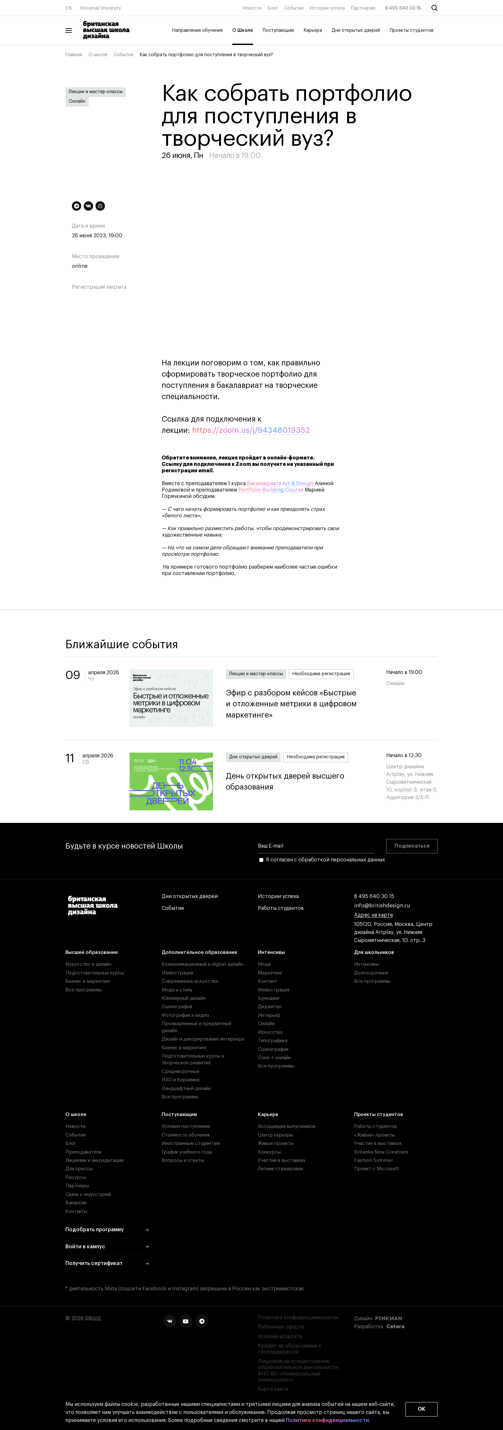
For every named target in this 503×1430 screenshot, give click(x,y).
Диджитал (269, 1006)
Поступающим (278, 30)
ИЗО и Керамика (181, 1079)
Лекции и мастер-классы (96, 92)
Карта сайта (273, 1389)
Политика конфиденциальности (298, 1317)
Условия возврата (280, 1336)
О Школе (242, 30)
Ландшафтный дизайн (186, 1088)
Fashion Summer (373, 1160)
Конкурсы (269, 1152)
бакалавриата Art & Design (280, 483)
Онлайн (77, 101)
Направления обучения (197, 30)
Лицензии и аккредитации (94, 1160)
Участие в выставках (281, 1160)
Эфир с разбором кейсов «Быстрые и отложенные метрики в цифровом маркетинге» (299, 704)
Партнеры (77, 1185)
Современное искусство (190, 981)
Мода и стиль (177, 990)
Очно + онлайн (274, 1057)
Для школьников (374, 952)
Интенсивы (271, 952)
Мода (264, 964)
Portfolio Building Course (270, 490)
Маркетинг (270, 973)
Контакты (76, 1211)
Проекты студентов (411, 30)
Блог (273, 8)
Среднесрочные (180, 1071)
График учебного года (187, 1152)
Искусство (270, 1032)
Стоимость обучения (185, 1135)
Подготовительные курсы (94, 973)
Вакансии (76, 1202)
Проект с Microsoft (376, 1168)
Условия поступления (186, 1126)
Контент (267, 981)
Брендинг (269, 998)
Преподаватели (83, 1152)
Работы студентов (281, 908)
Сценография (177, 1006)
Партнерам (363, 8)
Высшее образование (91, 952)
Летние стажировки (280, 1168)
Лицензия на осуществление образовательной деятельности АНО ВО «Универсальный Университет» (298, 1370)
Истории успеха (327, 8)
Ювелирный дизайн (184, 998)
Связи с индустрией (88, 1194)
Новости (252, 8)
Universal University (100, 8)
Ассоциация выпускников (287, 1126)
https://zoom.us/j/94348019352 (251, 430)
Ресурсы (75, 1177)
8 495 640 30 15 (403, 8)
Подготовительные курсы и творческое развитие (193, 1059)
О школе (98, 55)
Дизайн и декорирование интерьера (203, 1039)
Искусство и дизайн (88, 964)
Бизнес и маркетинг (87, 981)
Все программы (83, 990)
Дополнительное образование (199, 952)
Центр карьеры (275, 1135)
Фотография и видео (185, 1015)
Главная (73, 55)
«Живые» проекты (374, 1135)
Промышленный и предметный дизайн (196, 1027)
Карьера (312, 30)
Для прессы (79, 1168)
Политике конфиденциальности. (328, 1421)
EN (68, 8)
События (293, 8)
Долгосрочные (371, 973)
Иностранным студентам (191, 1143)
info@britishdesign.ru (382, 906)
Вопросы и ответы (183, 1160)
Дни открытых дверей (356, 30)
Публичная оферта (281, 1327)
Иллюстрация (177, 973)
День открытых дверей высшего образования (299, 782)
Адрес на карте (373, 915)
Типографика (272, 1040)
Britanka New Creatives (381, 1152)
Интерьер (269, 1015)
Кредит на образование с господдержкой (289, 1349)
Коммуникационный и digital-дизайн (202, 964)
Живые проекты (276, 1143)
